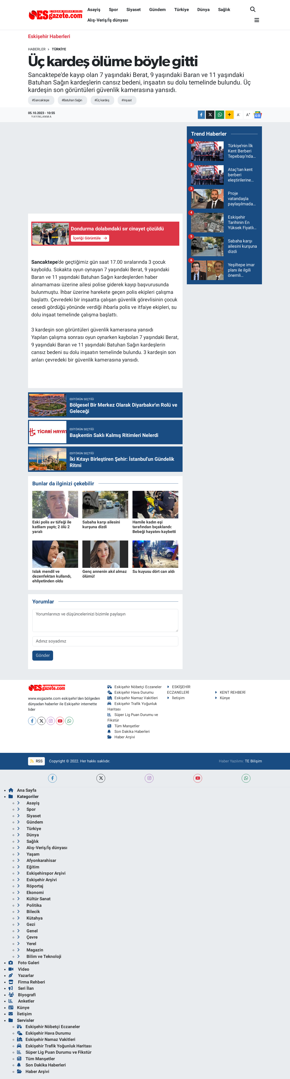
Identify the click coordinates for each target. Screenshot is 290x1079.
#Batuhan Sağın (72, 100)
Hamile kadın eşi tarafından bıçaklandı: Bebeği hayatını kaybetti (154, 527)
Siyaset (133, 9)
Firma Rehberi (27, 981)
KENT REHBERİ (230, 692)
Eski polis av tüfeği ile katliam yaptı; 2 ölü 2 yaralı (51, 527)
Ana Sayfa (22, 790)
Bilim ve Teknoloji (39, 956)
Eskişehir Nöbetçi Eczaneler (134, 687)
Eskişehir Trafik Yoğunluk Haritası (54, 1045)
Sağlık (224, 9)
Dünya (203, 9)
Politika (29, 905)
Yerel (26, 943)
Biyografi (22, 994)
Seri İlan (21, 988)
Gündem (157, 9)
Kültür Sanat (34, 898)
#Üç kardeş (101, 100)
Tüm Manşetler (123, 726)
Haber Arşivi (121, 737)
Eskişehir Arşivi (37, 879)
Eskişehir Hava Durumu (130, 692)
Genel (27, 930)
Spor (113, 9)
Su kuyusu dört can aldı (153, 571)
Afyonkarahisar (36, 860)
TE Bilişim (253, 761)
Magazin (30, 949)
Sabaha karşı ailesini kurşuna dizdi (101, 524)
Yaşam (28, 854)
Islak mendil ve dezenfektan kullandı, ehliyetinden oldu (51, 576)
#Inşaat (126, 100)
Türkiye (181, 9)
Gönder (43, 655)
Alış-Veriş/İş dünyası (107, 20)
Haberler (37, 49)
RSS (36, 761)
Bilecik (28, 911)
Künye (222, 698)
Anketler (21, 1001)
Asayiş (93, 9)
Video (19, 969)
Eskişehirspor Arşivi (41, 873)
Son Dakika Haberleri (128, 731)
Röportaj (30, 885)
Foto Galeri (24, 962)
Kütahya (30, 918)
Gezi (26, 924)
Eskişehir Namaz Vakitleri (132, 698)
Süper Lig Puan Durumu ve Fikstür (54, 1052)
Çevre (27, 937)
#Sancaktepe (40, 100)
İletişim (176, 698)
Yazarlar (21, 975)
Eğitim (28, 866)
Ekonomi (30, 892)
